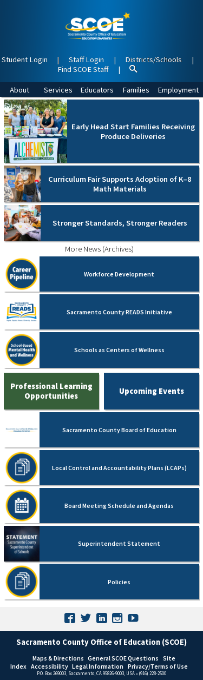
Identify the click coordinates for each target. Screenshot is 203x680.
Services (58, 90)
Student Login (25, 59)
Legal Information (97, 666)
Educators (97, 90)
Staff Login (86, 59)
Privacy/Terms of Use (158, 666)
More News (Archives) (99, 249)
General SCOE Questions (123, 658)
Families (135, 90)
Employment (178, 90)
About (19, 90)
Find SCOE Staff (82, 69)
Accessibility (49, 666)
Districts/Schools (153, 59)
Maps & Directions (58, 658)
